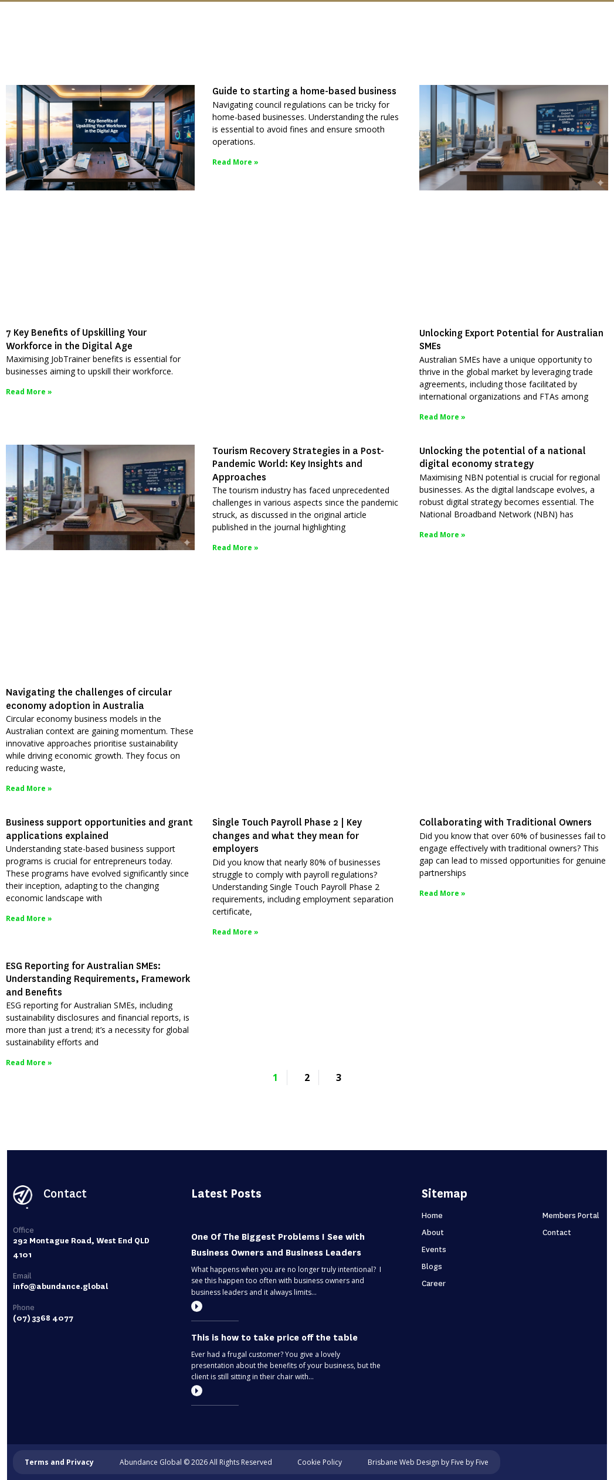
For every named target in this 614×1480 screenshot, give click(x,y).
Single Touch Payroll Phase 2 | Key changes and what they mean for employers (287, 835)
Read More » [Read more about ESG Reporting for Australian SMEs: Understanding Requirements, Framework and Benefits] (29, 1063)
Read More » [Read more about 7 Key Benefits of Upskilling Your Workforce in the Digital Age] (29, 392)
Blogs (432, 1266)
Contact (556, 1232)
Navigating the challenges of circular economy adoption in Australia (89, 699)
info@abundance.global (60, 1286)
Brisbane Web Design (403, 1462)
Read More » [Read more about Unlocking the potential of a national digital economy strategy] (442, 535)
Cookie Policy (319, 1462)
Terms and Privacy (59, 1462)
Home (432, 1215)
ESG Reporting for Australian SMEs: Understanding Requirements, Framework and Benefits (98, 979)
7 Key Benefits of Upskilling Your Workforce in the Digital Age (76, 339)
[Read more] (196, 1306)
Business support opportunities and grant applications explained (99, 829)
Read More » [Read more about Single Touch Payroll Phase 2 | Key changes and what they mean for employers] (235, 932)
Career (434, 1283)
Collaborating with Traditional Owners (505, 822)
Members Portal (570, 1215)
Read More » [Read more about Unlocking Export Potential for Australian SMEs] (442, 417)
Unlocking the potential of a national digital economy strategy (502, 457)
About (433, 1232)
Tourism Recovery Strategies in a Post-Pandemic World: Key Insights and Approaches (298, 464)
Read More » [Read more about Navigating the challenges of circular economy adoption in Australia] (29, 788)
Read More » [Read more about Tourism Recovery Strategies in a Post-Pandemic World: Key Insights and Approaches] (235, 548)
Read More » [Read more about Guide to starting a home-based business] (235, 162)
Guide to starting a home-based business (304, 91)
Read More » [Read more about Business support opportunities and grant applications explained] (29, 918)
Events (434, 1249)
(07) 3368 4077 (43, 1318)
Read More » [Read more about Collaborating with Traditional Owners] (442, 893)
